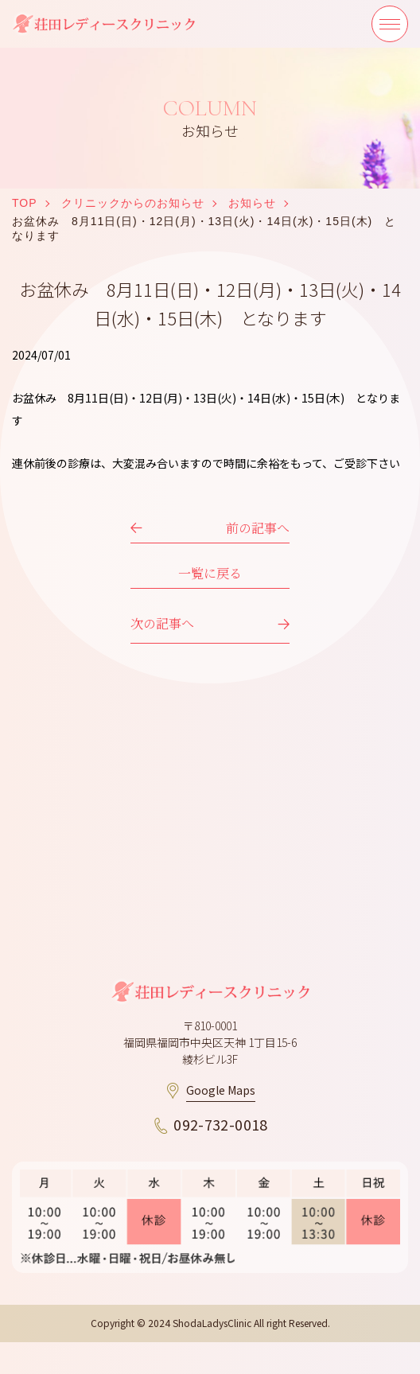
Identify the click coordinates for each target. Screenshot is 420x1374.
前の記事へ (258, 528)
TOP (24, 203)
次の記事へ (162, 623)
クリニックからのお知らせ (132, 203)
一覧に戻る (210, 573)
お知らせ (252, 203)
